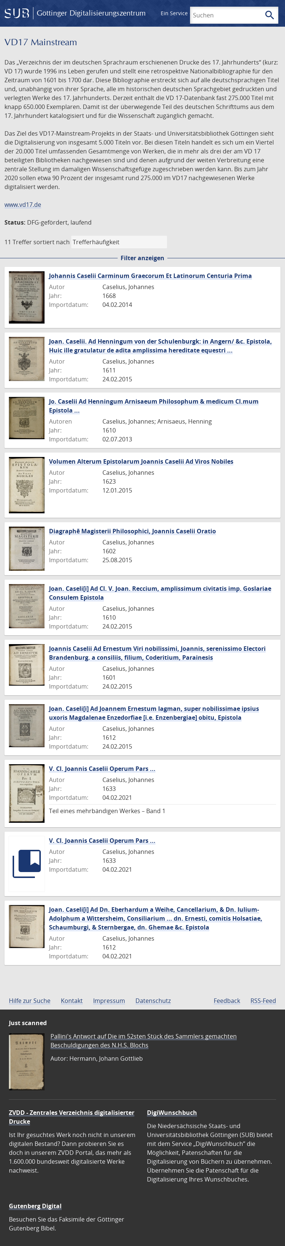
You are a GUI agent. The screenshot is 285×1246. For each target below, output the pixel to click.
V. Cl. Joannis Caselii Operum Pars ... (102, 769)
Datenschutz (153, 1001)
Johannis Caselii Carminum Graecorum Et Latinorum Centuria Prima (150, 276)
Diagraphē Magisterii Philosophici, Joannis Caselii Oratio (132, 531)
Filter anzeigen (142, 258)
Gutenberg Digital (35, 1206)
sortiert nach (51, 242)
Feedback (227, 1001)
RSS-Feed (263, 1001)
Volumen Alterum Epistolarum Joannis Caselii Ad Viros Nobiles (141, 461)
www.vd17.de (22, 205)
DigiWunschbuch (172, 1113)
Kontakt (72, 1001)
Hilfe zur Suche (29, 1001)
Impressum (109, 1001)
